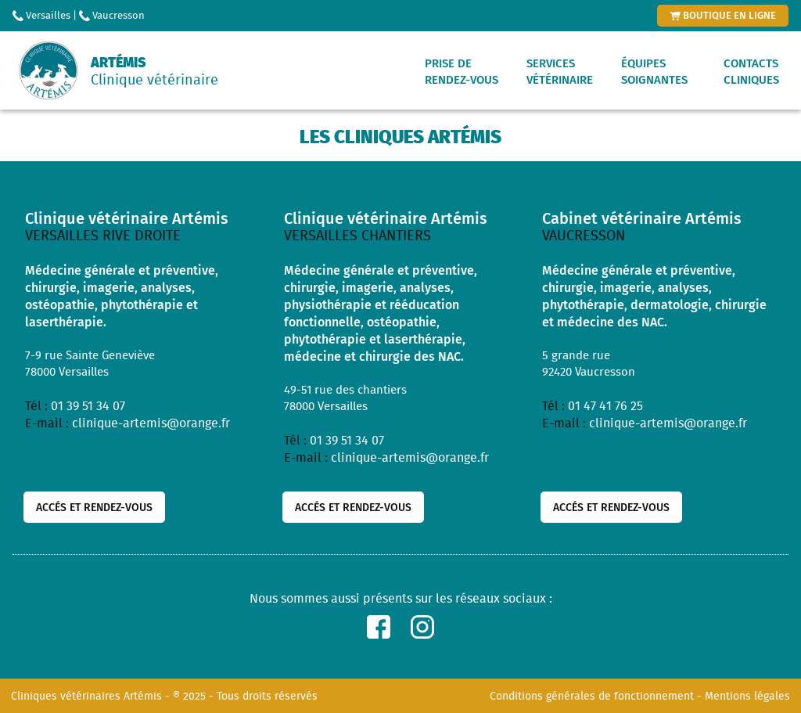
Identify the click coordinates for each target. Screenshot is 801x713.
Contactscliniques (751, 71)
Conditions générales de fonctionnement (592, 696)
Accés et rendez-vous (94, 507)
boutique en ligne (723, 15)
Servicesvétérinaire (559, 71)
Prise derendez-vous (461, 71)
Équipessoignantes (654, 71)
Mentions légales (747, 696)
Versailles (41, 15)
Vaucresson (112, 15)
